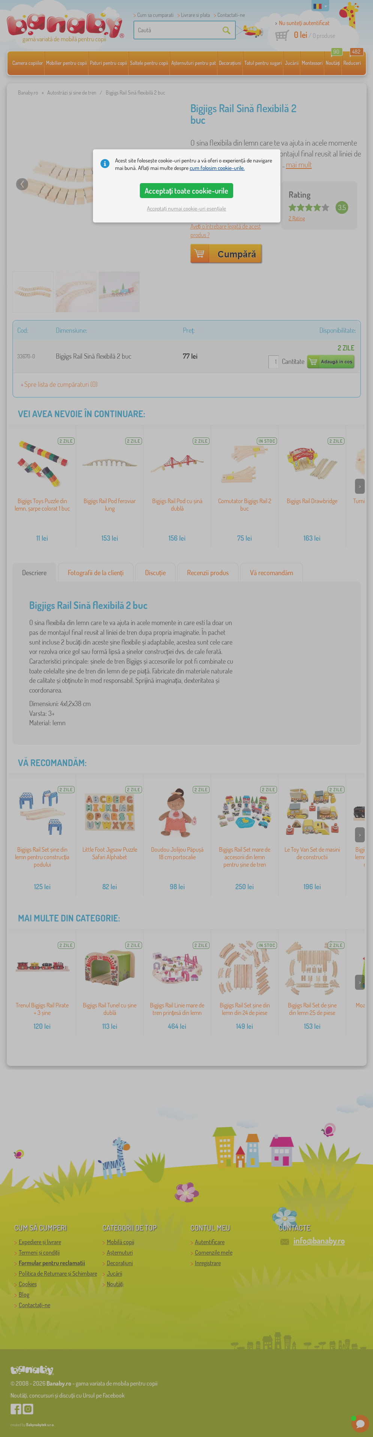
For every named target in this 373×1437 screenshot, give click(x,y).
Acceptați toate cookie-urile (187, 190)
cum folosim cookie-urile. (217, 167)
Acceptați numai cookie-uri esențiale (186, 208)
